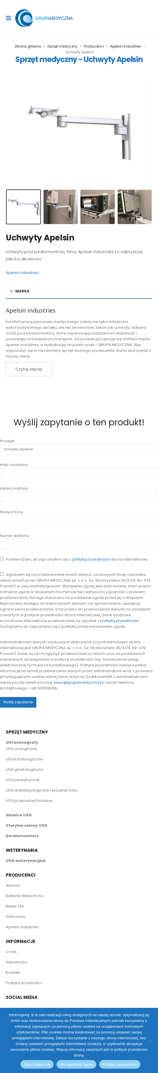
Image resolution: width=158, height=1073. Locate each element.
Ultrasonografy (22, 742)
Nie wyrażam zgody (76, 1064)
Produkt (79, 445)
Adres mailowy (79, 492)
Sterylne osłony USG (26, 825)
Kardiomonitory (22, 836)
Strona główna (28, 46)
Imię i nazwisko (79, 469)
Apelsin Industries (125, 46)
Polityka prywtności (24, 983)
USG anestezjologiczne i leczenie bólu (41, 790)
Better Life (15, 906)
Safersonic (16, 916)
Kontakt (13, 972)
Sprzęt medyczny (62, 46)
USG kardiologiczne (24, 759)
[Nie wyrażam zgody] (151, 1040)
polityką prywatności (91, 559)
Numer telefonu (79, 539)
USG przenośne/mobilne (29, 800)
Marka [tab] (22, 291)
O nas (11, 951)
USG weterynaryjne (26, 860)
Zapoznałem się (37, 1064)
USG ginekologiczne (25, 769)
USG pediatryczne (23, 780)
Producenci (94, 46)
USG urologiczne (21, 748)
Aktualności (16, 962)
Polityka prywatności (120, 1064)
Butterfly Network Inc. (25, 896)
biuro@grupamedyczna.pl (79, 682)
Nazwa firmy (79, 516)
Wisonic (13, 885)
